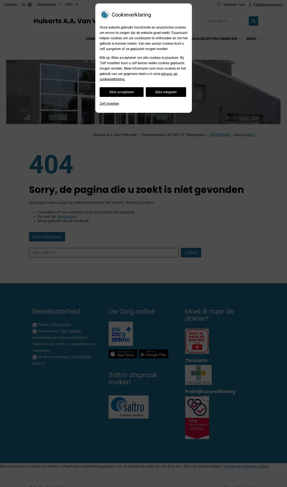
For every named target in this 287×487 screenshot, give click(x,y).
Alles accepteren (121, 92)
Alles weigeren (166, 92)
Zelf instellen (109, 104)
